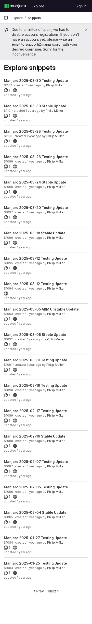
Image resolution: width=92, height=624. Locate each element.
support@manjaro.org (43, 44)
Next (54, 591)
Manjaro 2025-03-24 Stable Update (35, 182)
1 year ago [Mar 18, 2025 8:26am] (34, 237)
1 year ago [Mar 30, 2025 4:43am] (33, 85)
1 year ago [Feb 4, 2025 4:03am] (34, 517)
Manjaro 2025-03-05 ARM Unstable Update (41, 309)
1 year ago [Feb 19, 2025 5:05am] (34, 390)
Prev (38, 591)
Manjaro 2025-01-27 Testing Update (35, 538)
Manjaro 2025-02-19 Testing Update (35, 385)
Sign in (81, 6)
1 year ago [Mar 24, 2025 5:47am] (34, 187)
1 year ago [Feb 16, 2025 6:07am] (34, 441)
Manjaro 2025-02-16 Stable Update (35, 436)
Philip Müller (55, 85)
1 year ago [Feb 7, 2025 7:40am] (34, 466)
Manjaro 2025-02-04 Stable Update (35, 512)
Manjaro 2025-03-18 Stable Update (35, 233)
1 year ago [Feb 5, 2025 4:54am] (34, 492)
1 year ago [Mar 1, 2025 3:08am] (33, 365)
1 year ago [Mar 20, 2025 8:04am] (34, 212)
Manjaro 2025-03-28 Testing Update (36, 131)
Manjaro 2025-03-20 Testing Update (36, 207)
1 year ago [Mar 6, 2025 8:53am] (34, 314)
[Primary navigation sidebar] (6, 18)
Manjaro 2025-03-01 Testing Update (35, 360)
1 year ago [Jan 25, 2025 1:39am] (34, 568)
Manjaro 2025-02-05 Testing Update (36, 487)
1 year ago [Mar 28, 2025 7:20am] (33, 136)
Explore (38, 6)
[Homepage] (15, 6)
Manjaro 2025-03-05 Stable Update (35, 334)
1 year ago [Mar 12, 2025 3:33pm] (34, 288)
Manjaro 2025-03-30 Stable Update (35, 106)
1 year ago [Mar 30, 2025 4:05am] (33, 110)
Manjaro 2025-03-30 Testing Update (36, 80)
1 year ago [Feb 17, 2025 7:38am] (34, 415)
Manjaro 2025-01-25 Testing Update (35, 563)
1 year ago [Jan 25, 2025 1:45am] (24, 577)
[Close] (86, 30)
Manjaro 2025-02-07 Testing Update (36, 461)
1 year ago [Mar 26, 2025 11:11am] (34, 161)
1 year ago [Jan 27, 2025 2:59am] (34, 542)
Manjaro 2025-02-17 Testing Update (35, 411)
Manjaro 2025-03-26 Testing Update (36, 157)
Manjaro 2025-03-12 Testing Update (35, 258)
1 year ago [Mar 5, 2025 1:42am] (34, 339)
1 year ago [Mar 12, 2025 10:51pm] (34, 263)
